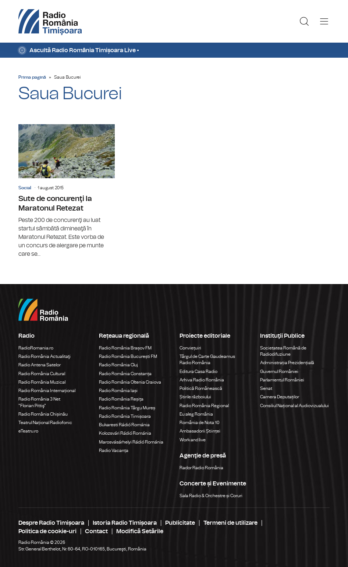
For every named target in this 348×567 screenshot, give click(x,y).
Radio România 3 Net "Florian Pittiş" (39, 402)
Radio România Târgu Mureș (127, 408)
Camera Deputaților (279, 397)
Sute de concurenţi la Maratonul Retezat (66, 191)
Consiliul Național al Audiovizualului (294, 405)
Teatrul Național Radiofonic (45, 422)
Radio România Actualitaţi (44, 356)
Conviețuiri (190, 348)
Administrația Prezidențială (287, 362)
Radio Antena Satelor (39, 365)
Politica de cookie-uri (47, 531)
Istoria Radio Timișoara (125, 523)
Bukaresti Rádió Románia (124, 425)
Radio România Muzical (41, 382)
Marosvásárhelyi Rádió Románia (131, 442)
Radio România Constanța (125, 374)
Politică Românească (201, 388)
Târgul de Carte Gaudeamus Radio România (207, 359)
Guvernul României (279, 371)
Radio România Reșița (121, 399)
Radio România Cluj (118, 365)
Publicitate (180, 523)
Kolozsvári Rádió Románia (125, 433)
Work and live (193, 440)
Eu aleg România (196, 414)
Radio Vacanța (113, 450)
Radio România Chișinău (43, 414)
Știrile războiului (195, 397)
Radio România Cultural (41, 374)
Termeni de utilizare (230, 523)
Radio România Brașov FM (125, 348)
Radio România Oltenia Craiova (130, 382)
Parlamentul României (282, 380)
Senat (266, 388)
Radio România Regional (204, 405)
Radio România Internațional (46, 390)
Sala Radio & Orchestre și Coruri (211, 496)
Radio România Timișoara (125, 416)
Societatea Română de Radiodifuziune (283, 351)
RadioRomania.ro (35, 348)
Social (24, 188)
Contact (96, 531)
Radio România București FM (128, 356)
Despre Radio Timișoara (51, 523)
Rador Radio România (201, 468)
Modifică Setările (139, 531)
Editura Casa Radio (198, 371)
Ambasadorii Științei (200, 431)
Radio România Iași (118, 390)
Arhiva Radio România (202, 380)
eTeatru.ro (28, 431)
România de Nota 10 (200, 422)
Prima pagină (32, 77)
